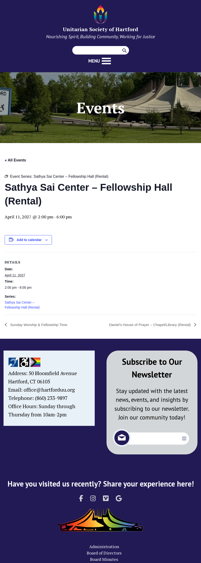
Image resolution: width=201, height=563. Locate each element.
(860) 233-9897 (51, 398)
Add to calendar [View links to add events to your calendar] (29, 240)
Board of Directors (104, 553)
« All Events (15, 160)
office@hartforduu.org (49, 389)
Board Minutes (104, 559)
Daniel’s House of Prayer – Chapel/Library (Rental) (149, 324)
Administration (104, 546)
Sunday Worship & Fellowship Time (39, 324)
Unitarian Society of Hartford (100, 29)
